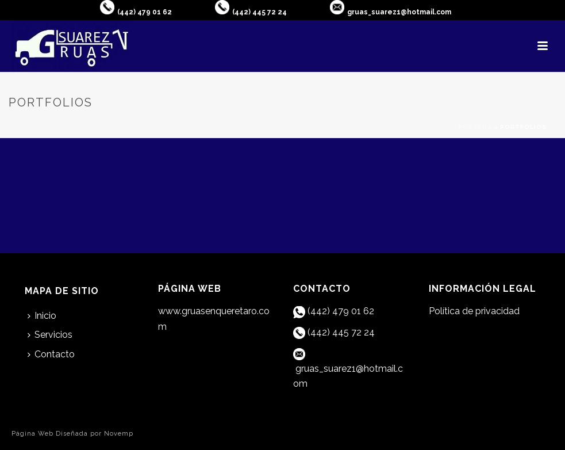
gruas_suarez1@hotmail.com (399, 12)
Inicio (42, 315)
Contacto (51, 354)
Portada (475, 127)
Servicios (50, 334)
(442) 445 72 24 (259, 12)
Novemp (118, 433)
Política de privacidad (474, 311)
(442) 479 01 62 (144, 12)
